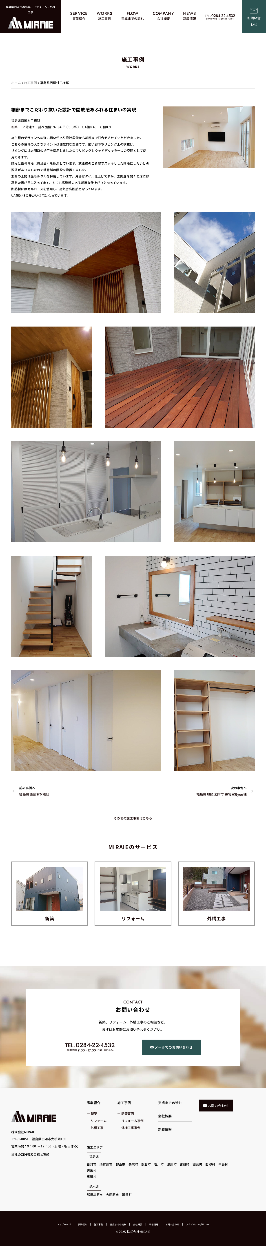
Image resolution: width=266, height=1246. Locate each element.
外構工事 (216, 918)
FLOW (133, 13)
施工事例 (30, 82)
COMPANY (163, 13)
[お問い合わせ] (254, 11)
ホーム (16, 82)
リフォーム (133, 918)
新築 (49, 918)
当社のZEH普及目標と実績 (30, 1154)
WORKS (104, 13)
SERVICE (79, 13)
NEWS (189, 13)
